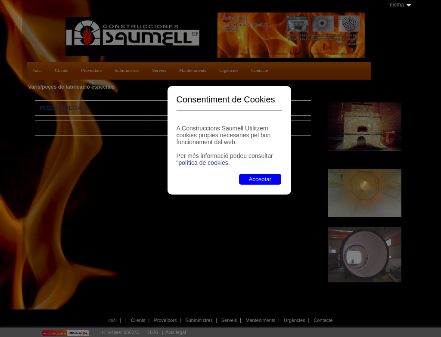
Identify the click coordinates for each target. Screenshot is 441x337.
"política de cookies (202, 162)
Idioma (396, 5)
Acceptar (259, 179)
